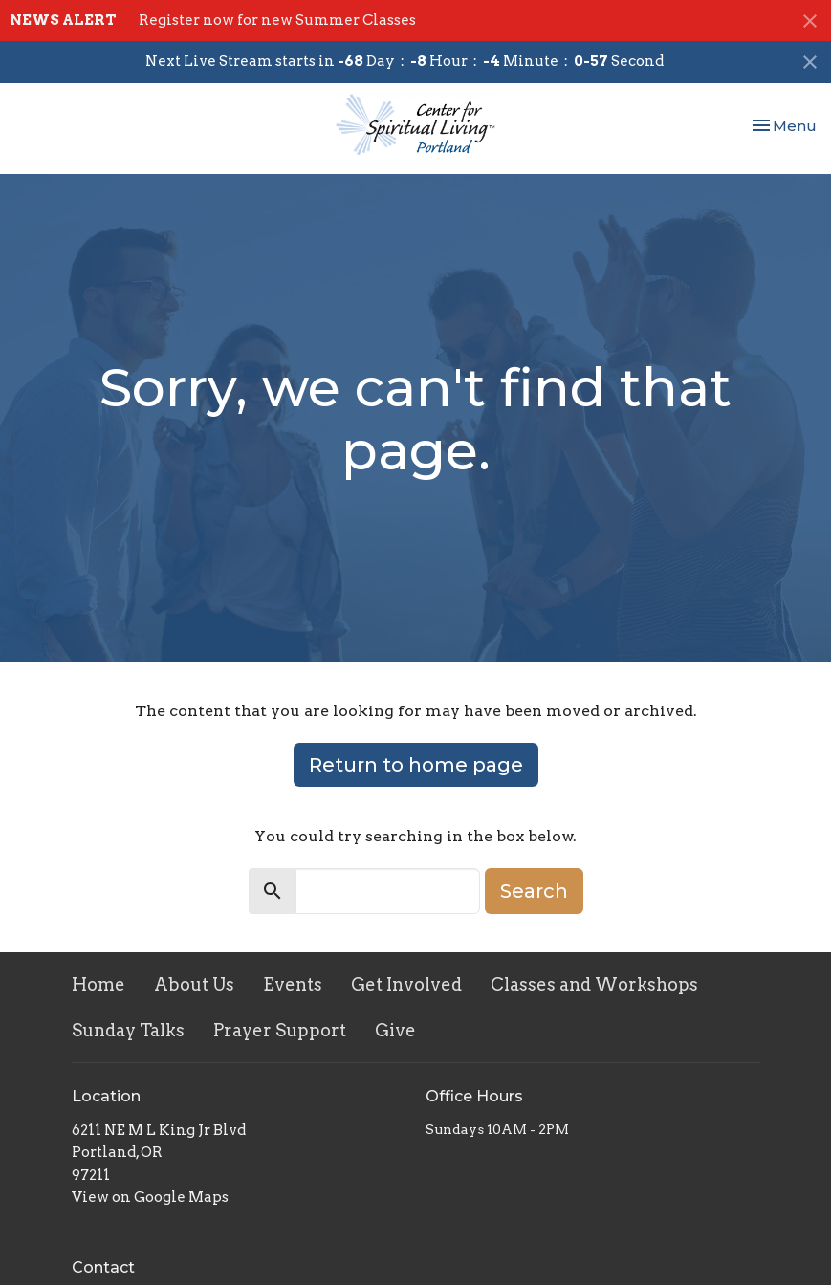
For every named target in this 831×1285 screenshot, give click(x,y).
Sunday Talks (128, 1030)
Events (292, 984)
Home (98, 984)
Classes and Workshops (594, 984)
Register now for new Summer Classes (277, 20)
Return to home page (416, 764)
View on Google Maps (150, 1197)
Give (395, 1030)
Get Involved (406, 984)
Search (534, 891)
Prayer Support (279, 1030)
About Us (194, 984)
